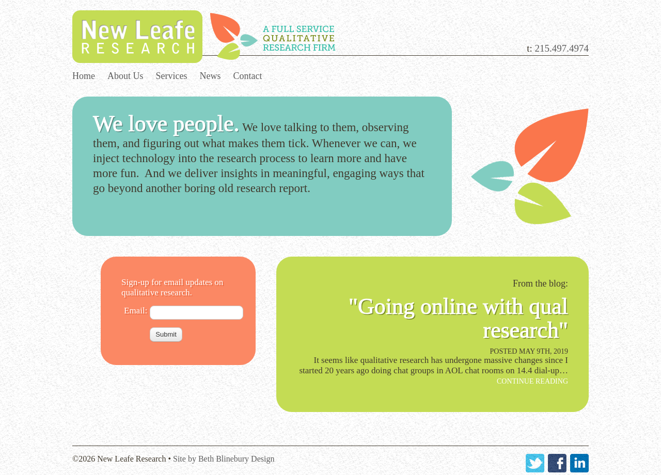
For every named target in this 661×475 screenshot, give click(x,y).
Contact (247, 76)
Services (171, 76)
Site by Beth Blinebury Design (223, 458)
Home (83, 76)
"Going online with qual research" (458, 318)
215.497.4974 (562, 48)
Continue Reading (532, 381)
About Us (125, 76)
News (210, 76)
